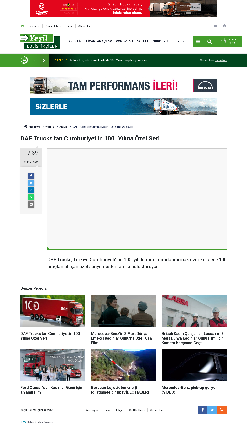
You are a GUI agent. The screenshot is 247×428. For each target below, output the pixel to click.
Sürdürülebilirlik (169, 41)
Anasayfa (92, 410)
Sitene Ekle (84, 26)
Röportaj (124, 41)
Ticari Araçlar (99, 41)
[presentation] (34, 60)
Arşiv (71, 26)
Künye (107, 410)
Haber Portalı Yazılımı (40, 422)
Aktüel (143, 41)
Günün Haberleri (54, 26)
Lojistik (75, 41)
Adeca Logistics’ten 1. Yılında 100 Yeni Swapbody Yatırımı (108, 60)
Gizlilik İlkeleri (137, 410)
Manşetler (35, 26)
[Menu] (198, 41)
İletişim (119, 410)
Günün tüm (213, 60)
